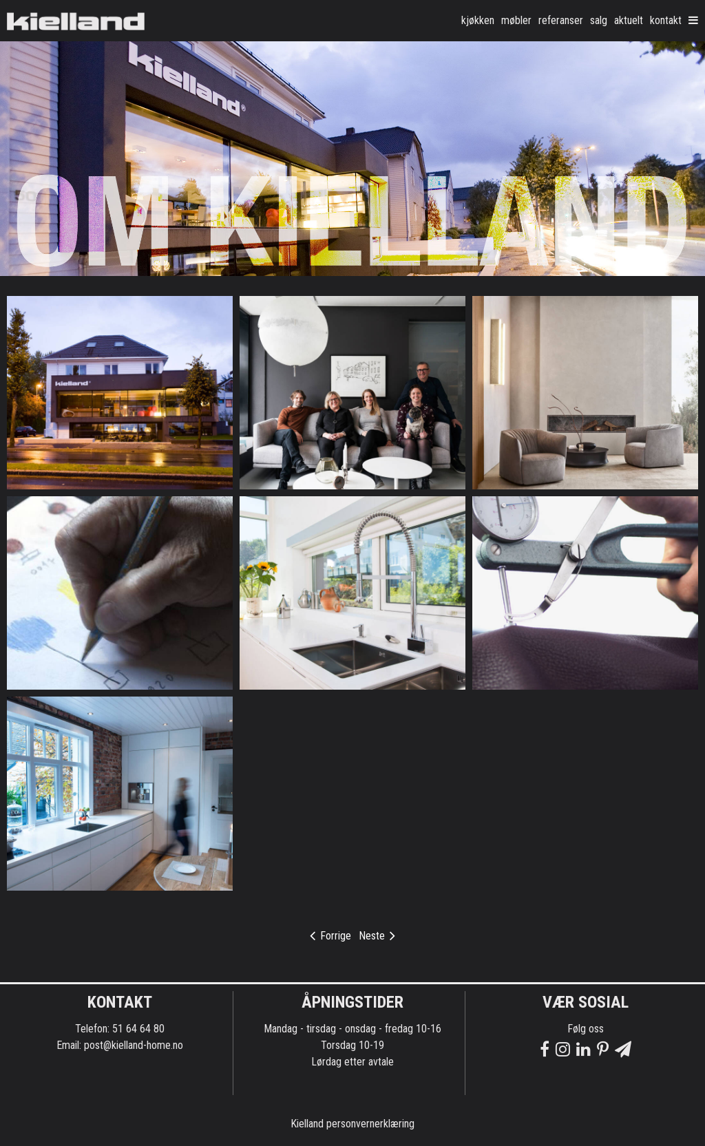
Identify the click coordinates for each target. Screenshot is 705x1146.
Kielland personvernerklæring (352, 1123)
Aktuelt (628, 20)
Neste (377, 935)
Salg (598, 20)
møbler (516, 20)
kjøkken (477, 20)
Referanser (560, 20)
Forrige (330, 935)
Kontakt (666, 20)
